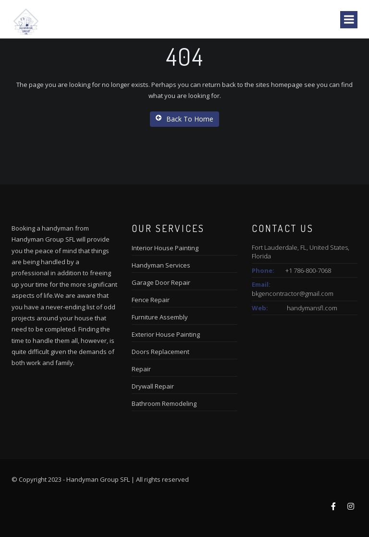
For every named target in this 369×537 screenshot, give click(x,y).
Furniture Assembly (160, 317)
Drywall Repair (153, 386)
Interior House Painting (165, 248)
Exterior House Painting (166, 334)
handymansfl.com (312, 308)
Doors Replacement (160, 351)
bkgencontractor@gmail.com (292, 293)
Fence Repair (151, 299)
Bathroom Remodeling (164, 403)
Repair (141, 369)
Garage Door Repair (161, 282)
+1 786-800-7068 (308, 270)
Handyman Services (161, 265)
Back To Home (184, 118)
